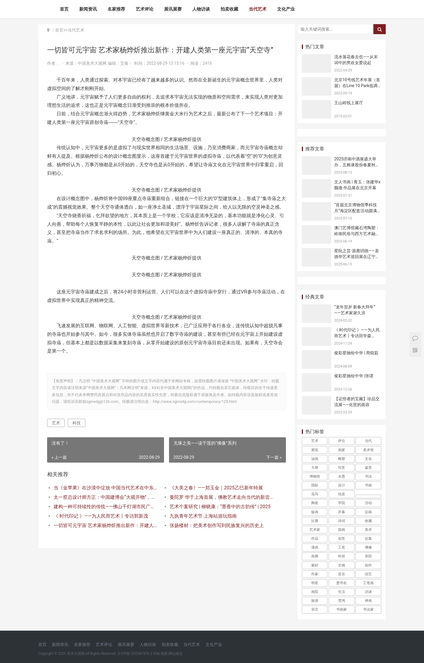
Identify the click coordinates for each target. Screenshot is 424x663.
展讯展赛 (173, 9)
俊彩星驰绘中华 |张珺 (353, 375)
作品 (314, 538)
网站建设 (175, 654)
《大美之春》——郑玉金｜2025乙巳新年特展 (214, 496)
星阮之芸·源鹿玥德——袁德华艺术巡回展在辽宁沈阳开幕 (357, 256)
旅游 (314, 601)
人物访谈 (201, 9)
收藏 (368, 521)
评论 (341, 441)
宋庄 (314, 609)
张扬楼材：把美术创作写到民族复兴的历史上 (215, 534)
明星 (314, 583)
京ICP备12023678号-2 (134, 654)
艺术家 (314, 530)
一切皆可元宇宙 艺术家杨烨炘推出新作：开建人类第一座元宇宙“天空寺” (105, 534)
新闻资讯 (88, 9)
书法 (368, 476)
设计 (341, 485)
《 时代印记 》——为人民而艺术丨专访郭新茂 (101, 524)
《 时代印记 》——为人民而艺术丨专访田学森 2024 (357, 336)
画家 (341, 450)
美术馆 (368, 450)
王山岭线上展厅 (348, 102)
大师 (314, 468)
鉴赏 (368, 468)
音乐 (341, 574)
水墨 (341, 476)
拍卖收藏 (229, 9)
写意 (341, 468)
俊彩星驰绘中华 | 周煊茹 (356, 352)
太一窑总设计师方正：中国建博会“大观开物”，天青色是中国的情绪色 (105, 506)
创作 (368, 565)
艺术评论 (144, 9)
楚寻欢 (341, 583)
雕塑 (341, 459)
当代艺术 (257, 9)
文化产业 (286, 9)
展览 (314, 450)
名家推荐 (116, 9)
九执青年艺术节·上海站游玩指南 (201, 524)
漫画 (314, 547)
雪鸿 (341, 601)
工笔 (341, 547)
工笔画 (368, 583)
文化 (368, 459)
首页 (64, 9)
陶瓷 (314, 503)
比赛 (314, 521)
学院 (341, 503)
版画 (314, 512)
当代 (368, 441)
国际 (314, 485)
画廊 (314, 556)
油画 (314, 459)
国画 (341, 530)
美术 (368, 530)
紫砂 (314, 565)
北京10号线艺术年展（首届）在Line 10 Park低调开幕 (357, 85)
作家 (314, 574)
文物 (341, 565)
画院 (314, 592)
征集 (368, 538)
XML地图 (160, 654)
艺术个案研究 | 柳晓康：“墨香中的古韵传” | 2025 (218, 515)
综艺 (368, 574)
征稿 (368, 512)
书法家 (368, 609)
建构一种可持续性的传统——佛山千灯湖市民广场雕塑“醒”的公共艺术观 (105, 515)
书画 (368, 485)
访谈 (368, 592)
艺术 (56, 431)
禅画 (368, 601)
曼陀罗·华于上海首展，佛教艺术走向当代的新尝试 (219, 506)
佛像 (368, 547)
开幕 (341, 512)
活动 (368, 503)
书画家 (341, 609)
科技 (76, 431)
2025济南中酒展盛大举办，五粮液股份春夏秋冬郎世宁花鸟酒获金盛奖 (357, 165)
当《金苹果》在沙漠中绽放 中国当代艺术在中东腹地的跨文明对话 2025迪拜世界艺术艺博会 (105, 496)
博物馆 (314, 476)
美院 (368, 556)
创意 (341, 538)
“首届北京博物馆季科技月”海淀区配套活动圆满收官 (357, 210)
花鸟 (314, 494)
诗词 (341, 521)
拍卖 (341, 494)
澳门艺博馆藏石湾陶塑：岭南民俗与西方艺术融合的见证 (357, 233)
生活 (341, 592)
